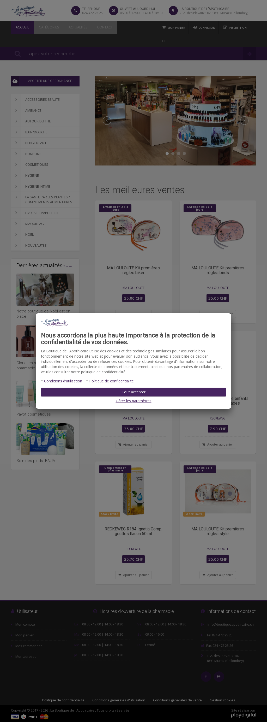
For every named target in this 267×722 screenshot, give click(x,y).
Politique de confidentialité (111, 380)
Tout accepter (133, 391)
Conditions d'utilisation (63, 380)
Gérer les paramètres (133, 400)
